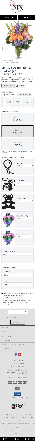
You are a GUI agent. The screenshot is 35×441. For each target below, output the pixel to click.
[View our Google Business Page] (15, 355)
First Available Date (24, 95)
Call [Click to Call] (6, 439)
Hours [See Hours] (29, 439)
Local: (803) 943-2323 (17, 370)
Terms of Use (17, 433)
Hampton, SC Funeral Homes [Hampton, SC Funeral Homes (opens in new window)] (12, 414)
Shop (9, 17)
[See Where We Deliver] (17, 322)
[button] (17, 394)
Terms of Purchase (23, 430)
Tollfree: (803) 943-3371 (17, 373)
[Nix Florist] (17, 12)
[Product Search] (18, 312)
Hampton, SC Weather (9, 424)
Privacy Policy (9, 430)
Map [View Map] (17, 439)
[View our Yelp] (19, 355)
